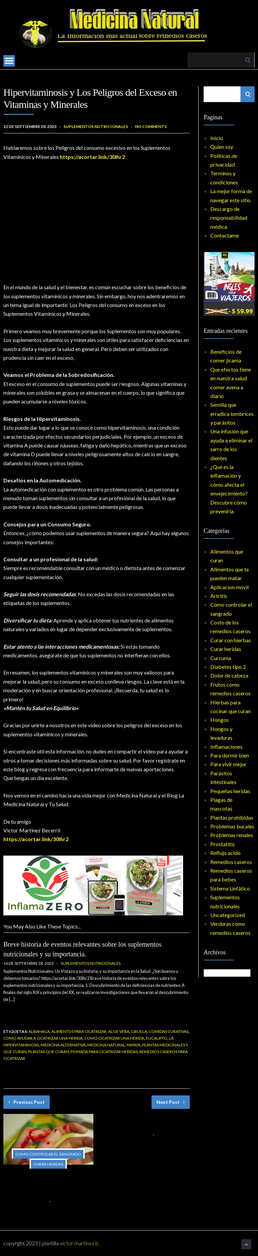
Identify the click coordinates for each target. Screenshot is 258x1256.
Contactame (224, 235)
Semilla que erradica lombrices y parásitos (232, 413)
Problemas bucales (232, 826)
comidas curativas (168, 1031)
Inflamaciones (226, 746)
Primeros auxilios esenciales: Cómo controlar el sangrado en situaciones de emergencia (45, 1184)
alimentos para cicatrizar (78, 1031)
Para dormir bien (229, 755)
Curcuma (220, 658)
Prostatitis (222, 844)
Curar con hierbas (230, 640)
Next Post (171, 1102)
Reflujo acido (225, 853)
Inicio (216, 138)
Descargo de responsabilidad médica (228, 218)
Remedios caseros (231, 862)
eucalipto (156, 1038)
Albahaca (39, 1031)
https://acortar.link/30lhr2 (92, 157)
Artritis (218, 596)
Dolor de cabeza (229, 675)
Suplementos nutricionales (95, 126)
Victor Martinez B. (79, 1243)
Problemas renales (231, 835)
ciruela (139, 1031)
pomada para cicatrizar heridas (104, 1051)
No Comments (151, 126)
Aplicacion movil (229, 587)
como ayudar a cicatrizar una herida (43, 1038)
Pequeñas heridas (230, 791)
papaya (133, 1044)
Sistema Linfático (230, 888)
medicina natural (106, 1044)
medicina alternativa (63, 1044)
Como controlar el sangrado (48, 1154)
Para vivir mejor (228, 764)
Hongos (219, 720)
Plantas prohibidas (231, 817)
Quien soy (221, 146)
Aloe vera (118, 1031)
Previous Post (26, 1102)
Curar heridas (48, 1164)
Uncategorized (227, 915)
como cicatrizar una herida (114, 1038)
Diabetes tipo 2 (228, 666)
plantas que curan (48, 1051)
